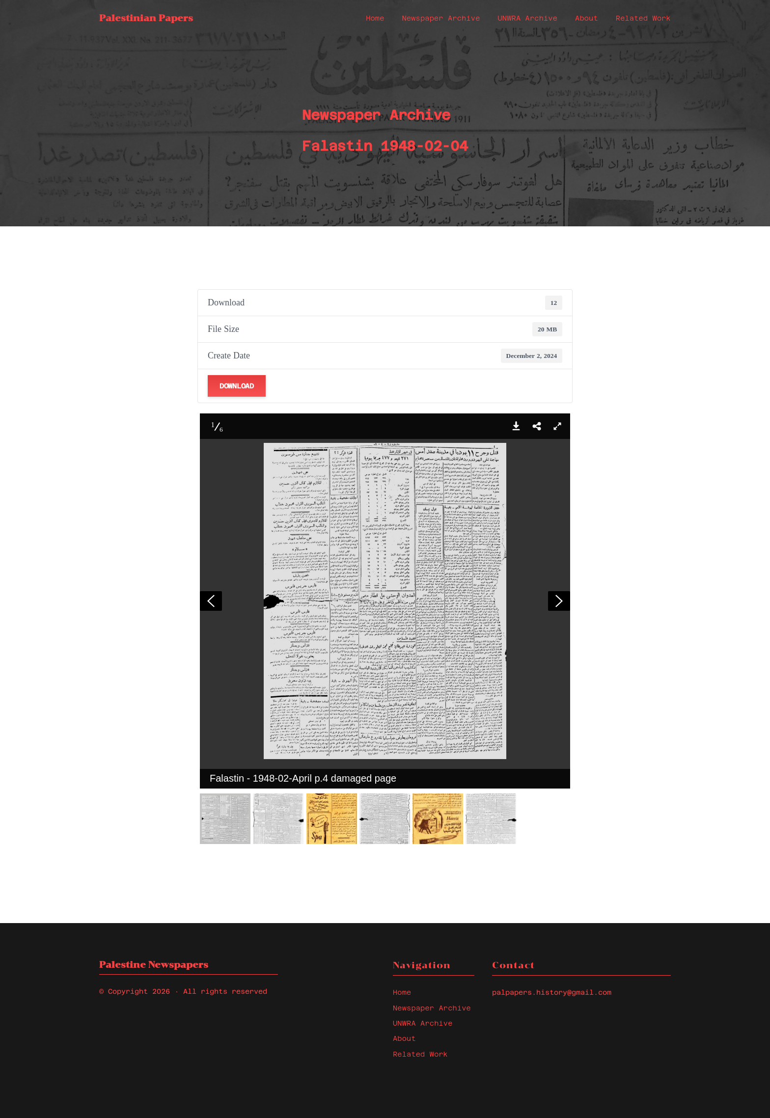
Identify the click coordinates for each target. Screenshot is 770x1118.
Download (237, 386)
